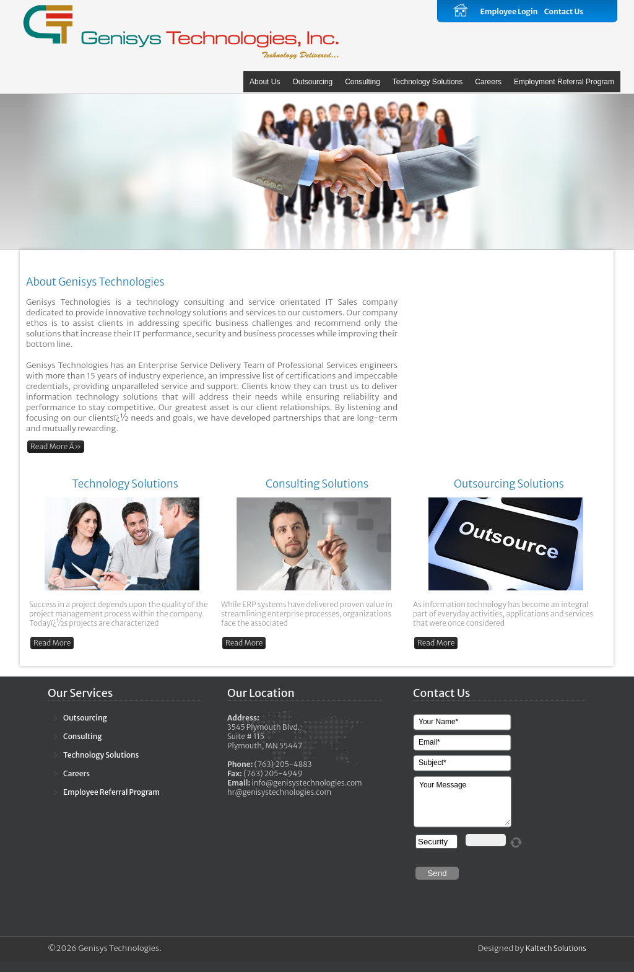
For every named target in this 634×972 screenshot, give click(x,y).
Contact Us (564, 11)
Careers (488, 81)
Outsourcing (312, 81)
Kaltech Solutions (556, 948)
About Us (265, 81)
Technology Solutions (427, 81)
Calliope (181, 31)
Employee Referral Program (111, 792)
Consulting (362, 81)
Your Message (463, 802)
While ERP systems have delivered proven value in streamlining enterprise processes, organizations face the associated (307, 614)
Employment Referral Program (564, 81)
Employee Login (508, 11)
